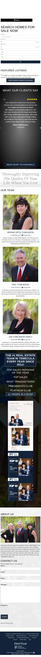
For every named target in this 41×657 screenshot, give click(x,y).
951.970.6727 (16, 287)
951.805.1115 (16, 235)
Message (4, 584)
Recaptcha (4, 605)
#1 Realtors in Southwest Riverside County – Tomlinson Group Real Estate (22, 633)
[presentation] (13, 610)
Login (30, 639)
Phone (3, 578)
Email (3, 572)
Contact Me (26, 235)
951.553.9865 (16, 339)
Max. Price (3, 44)
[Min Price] (20, 42)
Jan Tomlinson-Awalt (20, 337)
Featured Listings (10, 635)
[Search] (20, 62)
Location (3, 34)
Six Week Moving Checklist (23, 637)
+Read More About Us (7, 556)
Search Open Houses (34, 635)
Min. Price (3, 39)
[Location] (20, 37)
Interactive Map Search (21, 635)
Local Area (34, 637)
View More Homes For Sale (20, 80)
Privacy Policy (9, 623)
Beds (2, 49)
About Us (15, 639)
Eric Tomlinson (20, 284)
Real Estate (32, 545)
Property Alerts (11, 637)
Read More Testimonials (20, 164)
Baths (2, 54)
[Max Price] (20, 47)
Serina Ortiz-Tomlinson (20, 232)
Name (3, 566)
